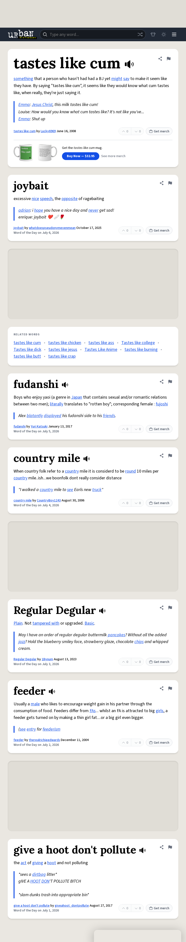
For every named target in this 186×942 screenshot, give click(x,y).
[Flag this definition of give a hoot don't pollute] (170, 847)
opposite (70, 199)
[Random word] (139, 34)
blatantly (35, 416)
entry (31, 729)
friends (109, 416)
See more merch (113, 156)
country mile (23, 500)
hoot (51, 863)
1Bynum (47, 659)
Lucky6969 (48, 131)
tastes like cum (25, 131)
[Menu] (174, 34)
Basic (89, 623)
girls (159, 711)
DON (45, 881)
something (23, 79)
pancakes (116, 635)
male (35, 704)
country (72, 471)
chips (139, 642)
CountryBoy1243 (49, 500)
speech (46, 199)
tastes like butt (27, 356)
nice (35, 199)
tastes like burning (141, 349)
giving (37, 863)
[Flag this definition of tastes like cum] (168, 59)
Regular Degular (25, 659)
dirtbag (39, 874)
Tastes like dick (27, 349)
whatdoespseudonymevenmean (52, 227)
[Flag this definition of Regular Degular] (170, 608)
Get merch (159, 131)
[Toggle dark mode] (163, 34)
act (23, 863)
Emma (24, 105)
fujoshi (162, 404)
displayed (52, 416)
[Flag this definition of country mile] (170, 455)
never (93, 210)
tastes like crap (62, 356)
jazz (21, 642)
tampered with (45, 623)
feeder (19, 740)
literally (56, 404)
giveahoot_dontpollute (72, 905)
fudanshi (20, 426)
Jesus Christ (42, 105)
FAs (93, 711)
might (116, 79)
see (70, 490)
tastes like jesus (62, 349)
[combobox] (92, 34)
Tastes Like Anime (101, 349)
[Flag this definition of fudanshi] (170, 382)
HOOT (35, 881)
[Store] (152, 34)
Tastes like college (138, 343)
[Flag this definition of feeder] (170, 688)
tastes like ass (101, 343)
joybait (19, 227)
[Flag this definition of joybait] (170, 183)
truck (96, 490)
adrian (24, 210)
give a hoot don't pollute (32, 905)
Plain (18, 623)
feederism (51, 729)
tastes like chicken (64, 343)
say (126, 79)
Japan (76, 397)
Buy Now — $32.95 (80, 156)
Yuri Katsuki (39, 426)
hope (38, 210)
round (130, 471)
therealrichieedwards (44, 740)
